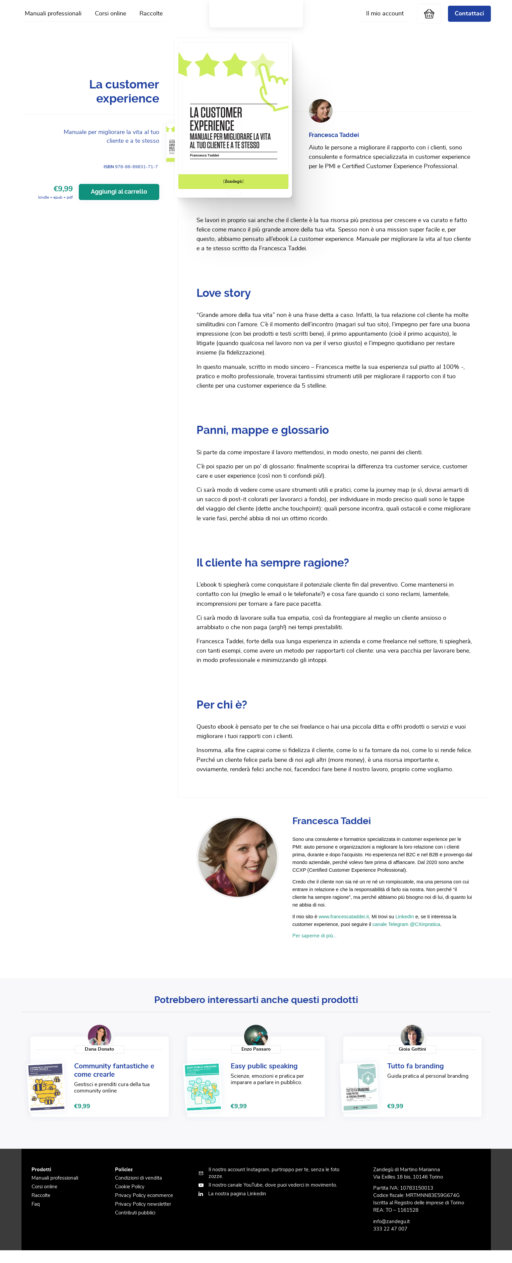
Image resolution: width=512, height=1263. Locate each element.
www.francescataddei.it (344, 928)
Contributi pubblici (135, 1224)
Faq (36, 1216)
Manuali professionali (53, 19)
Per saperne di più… (314, 947)
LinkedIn (404, 928)
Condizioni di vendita (138, 1190)
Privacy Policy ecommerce (144, 1207)
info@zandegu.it (391, 1233)
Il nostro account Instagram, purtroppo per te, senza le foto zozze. (274, 1185)
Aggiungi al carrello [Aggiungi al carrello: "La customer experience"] (119, 203)
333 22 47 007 (390, 1240)
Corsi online (110, 19)
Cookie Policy (130, 1198)
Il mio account (385, 19)
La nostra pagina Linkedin (237, 1205)
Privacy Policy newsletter (143, 1216)
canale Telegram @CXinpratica (406, 936)
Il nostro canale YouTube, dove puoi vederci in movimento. (273, 1196)
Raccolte (151, 19)
